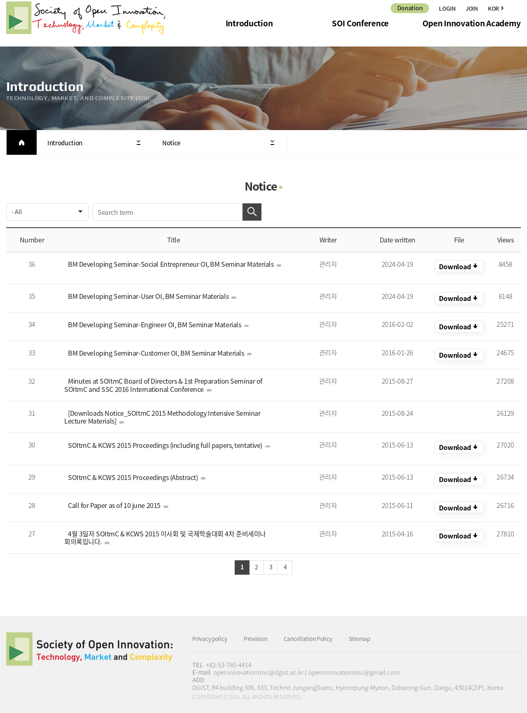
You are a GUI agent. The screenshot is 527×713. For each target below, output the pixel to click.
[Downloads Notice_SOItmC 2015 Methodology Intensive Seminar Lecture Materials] (171, 413)
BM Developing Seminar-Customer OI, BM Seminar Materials (157, 349)
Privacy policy (211, 632)
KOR (459, 266)
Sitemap (371, 632)
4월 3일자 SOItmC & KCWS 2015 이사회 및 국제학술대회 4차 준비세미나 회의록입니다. (162, 530)
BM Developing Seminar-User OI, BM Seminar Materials (149, 292)
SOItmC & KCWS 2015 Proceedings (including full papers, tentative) (166, 441)
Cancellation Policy (316, 632)
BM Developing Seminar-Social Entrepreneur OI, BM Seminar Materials (171, 264)
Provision (260, 632)
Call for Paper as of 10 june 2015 (115, 498)
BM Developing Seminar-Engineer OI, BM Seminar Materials (155, 320)
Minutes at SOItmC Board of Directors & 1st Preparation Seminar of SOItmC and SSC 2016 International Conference (172, 381)
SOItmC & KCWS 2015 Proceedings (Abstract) (134, 469)
